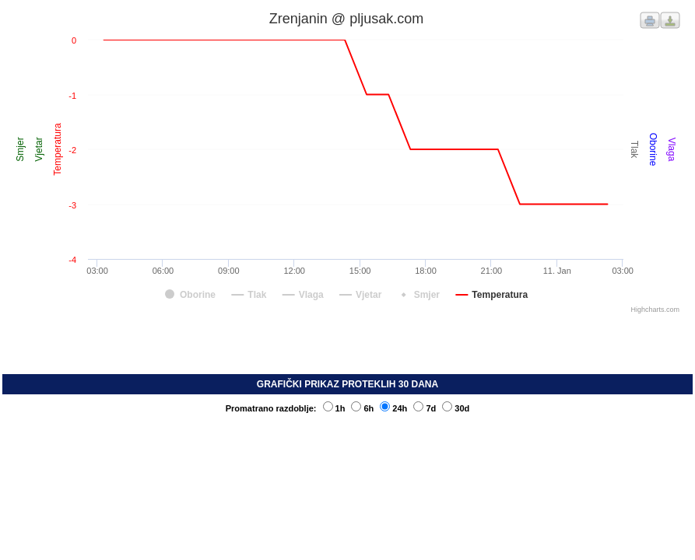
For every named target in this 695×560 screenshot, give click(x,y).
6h (362, 408)
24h (393, 408)
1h (334, 408)
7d (424, 408)
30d (455, 408)
